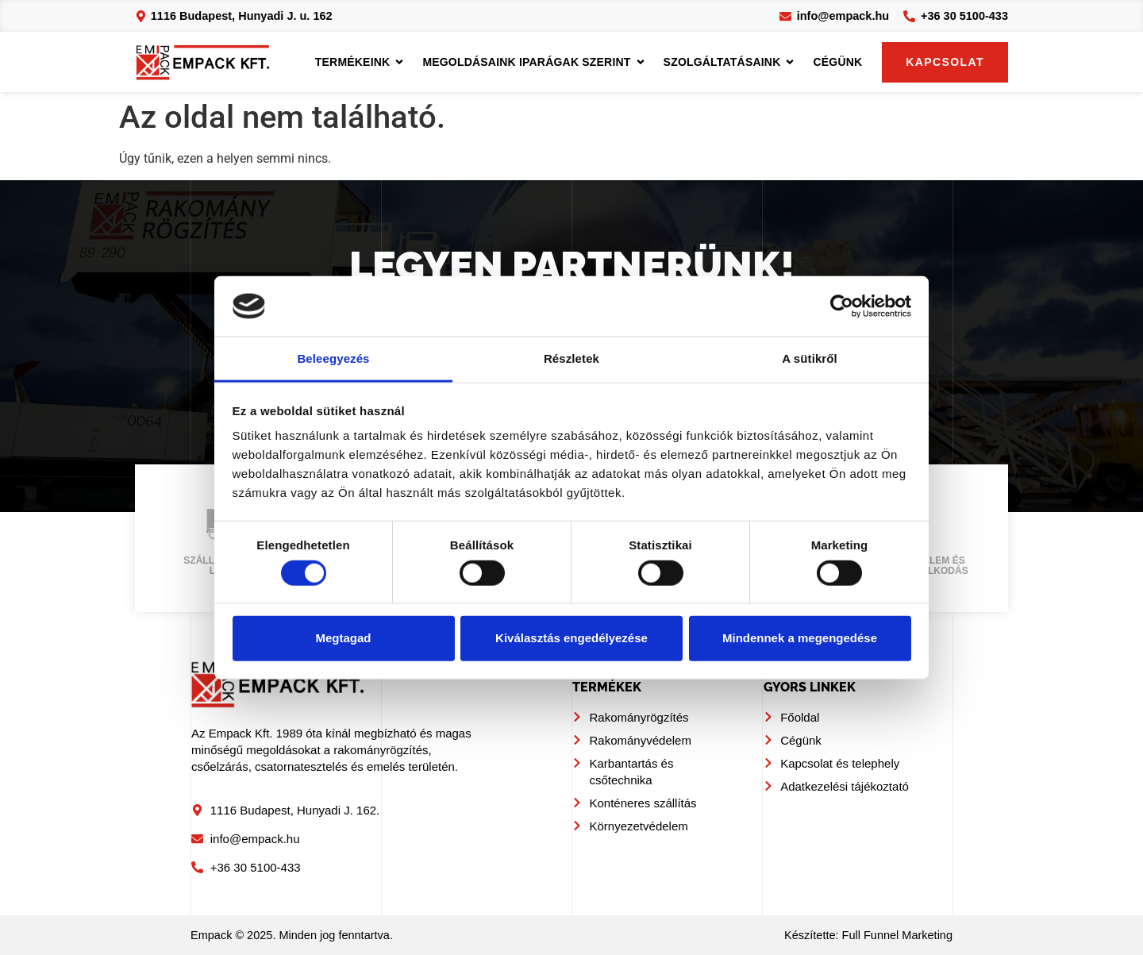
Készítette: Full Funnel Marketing (868, 935)
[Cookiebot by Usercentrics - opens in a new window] (841, 306)
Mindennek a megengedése (799, 638)
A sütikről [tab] (809, 358)
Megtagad (343, 638)
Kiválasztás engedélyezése (571, 638)
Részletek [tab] (571, 358)
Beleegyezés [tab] (333, 358)
